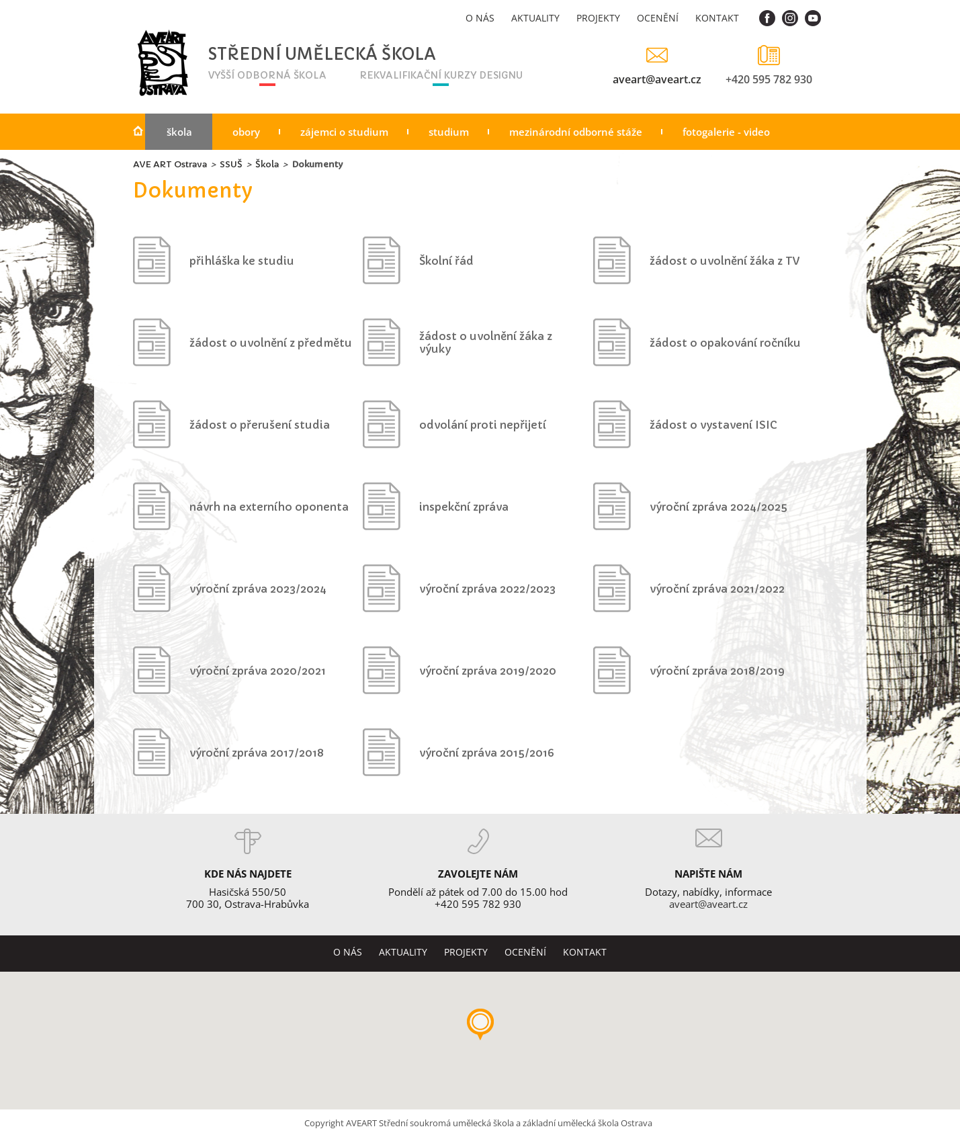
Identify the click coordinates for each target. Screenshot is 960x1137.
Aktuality (535, 17)
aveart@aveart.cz (657, 79)
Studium (449, 131)
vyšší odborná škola (267, 75)
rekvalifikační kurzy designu (441, 75)
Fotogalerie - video (726, 131)
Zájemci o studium (344, 131)
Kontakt (717, 17)
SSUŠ (231, 164)
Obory (246, 131)
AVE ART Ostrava (170, 164)
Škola (179, 131)
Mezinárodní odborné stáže (575, 131)
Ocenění (658, 17)
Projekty (598, 17)
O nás (480, 17)
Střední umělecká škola (284, 55)
